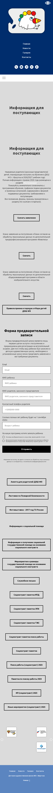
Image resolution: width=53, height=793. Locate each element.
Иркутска (41, 776)
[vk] (31, 67)
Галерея (26, 53)
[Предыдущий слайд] (2, 739)
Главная (26, 44)
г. (37, 776)
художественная (21, 776)
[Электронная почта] (21, 67)
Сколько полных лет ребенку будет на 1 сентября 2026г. (24, 418)
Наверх (26, 780)
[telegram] (26, 67)
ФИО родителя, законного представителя (20, 391)
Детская (12, 776)
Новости (26, 48)
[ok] (37, 67)
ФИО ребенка (8, 378)
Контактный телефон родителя (16, 404)
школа (31, 776)
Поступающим (30, 183)
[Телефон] (16, 67)
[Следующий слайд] (51, 739)
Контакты (26, 57)
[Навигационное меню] (4, 78)
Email (4, 364)
